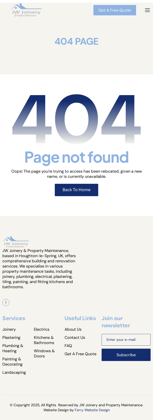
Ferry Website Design (92, 410)
